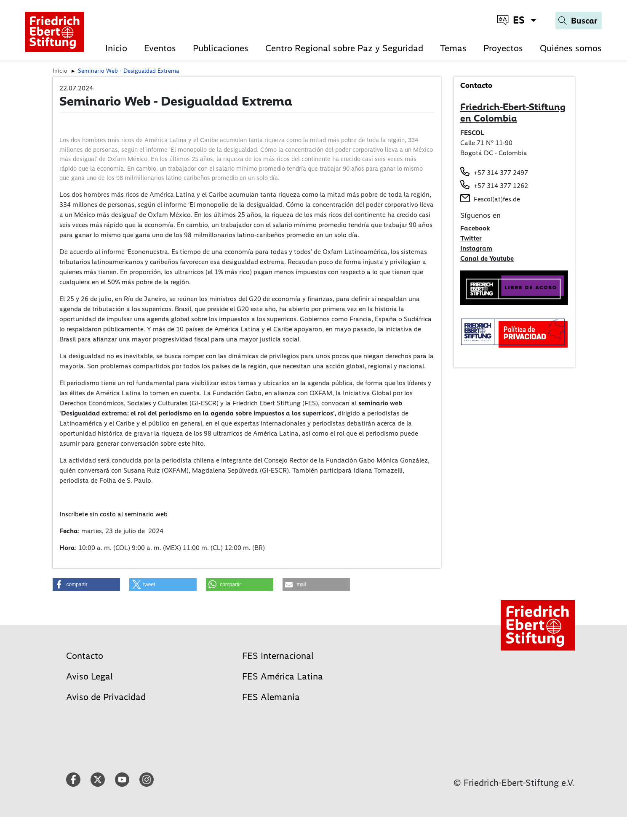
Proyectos (503, 48)
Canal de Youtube (487, 258)
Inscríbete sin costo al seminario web (113, 514)
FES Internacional (278, 655)
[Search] (578, 20)
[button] (86, 584)
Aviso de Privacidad (106, 697)
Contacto (84, 655)
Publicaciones (220, 48)
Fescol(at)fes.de (497, 199)
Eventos (160, 48)
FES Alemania (271, 697)
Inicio (116, 48)
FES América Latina (282, 676)
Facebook (475, 228)
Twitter (471, 238)
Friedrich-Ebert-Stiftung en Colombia (513, 112)
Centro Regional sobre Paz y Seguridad (344, 48)
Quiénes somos (571, 48)
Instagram (476, 248)
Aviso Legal (89, 676)
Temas (453, 48)
